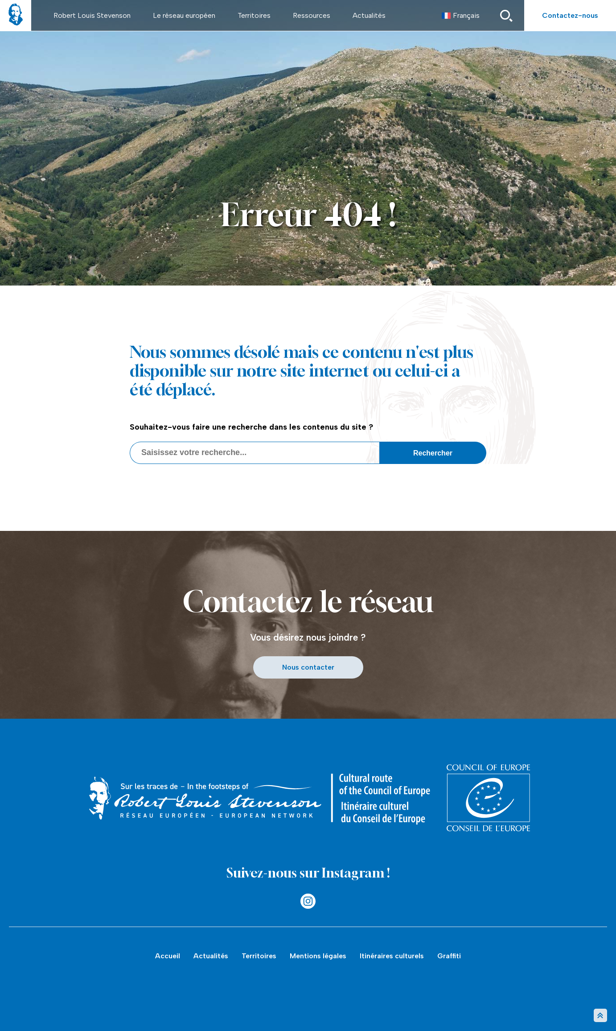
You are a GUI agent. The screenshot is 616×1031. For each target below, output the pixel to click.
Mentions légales (318, 956)
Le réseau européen (184, 15)
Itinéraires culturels (392, 956)
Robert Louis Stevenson (92, 15)
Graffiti (449, 956)
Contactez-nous (570, 15)
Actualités (369, 15)
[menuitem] (461, 15)
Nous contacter (308, 667)
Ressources (311, 15)
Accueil (167, 956)
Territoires (254, 15)
